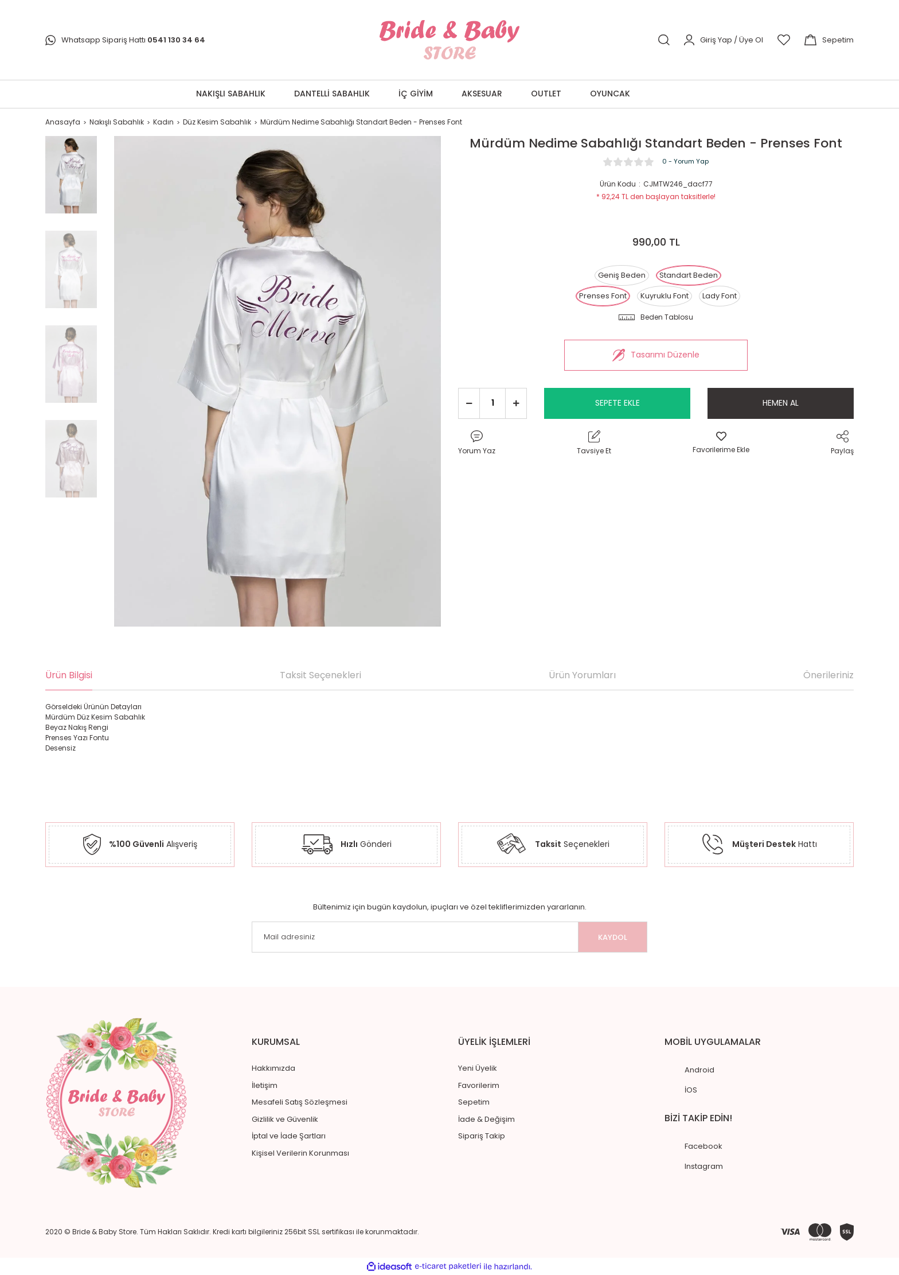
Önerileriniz (828, 675)
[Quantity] (492, 403)
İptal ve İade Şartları (289, 1135)
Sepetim (474, 1102)
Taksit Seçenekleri (320, 675)
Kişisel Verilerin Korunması (300, 1153)
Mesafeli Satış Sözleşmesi (299, 1102)
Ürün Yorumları (582, 675)
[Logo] (449, 40)
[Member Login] (723, 39)
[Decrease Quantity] (469, 403)
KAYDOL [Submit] (612, 937)
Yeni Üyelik (477, 1068)
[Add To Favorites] (721, 443)
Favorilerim (478, 1085)
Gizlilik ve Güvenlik (285, 1119)
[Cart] (829, 39)
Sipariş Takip (481, 1135)
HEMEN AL (781, 403)
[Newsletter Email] (449, 937)
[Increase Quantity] (516, 403)
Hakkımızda (273, 1068)
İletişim (264, 1085)
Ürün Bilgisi (68, 675)
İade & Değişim (486, 1119)
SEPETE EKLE (617, 403)
